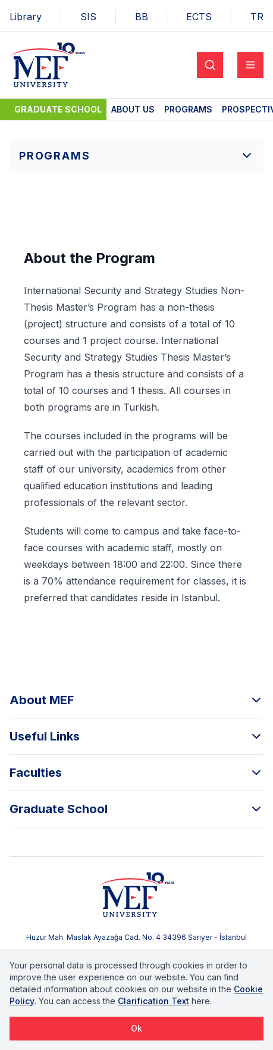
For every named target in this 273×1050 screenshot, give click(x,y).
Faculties (136, 772)
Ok (136, 1028)
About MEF (136, 700)
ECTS (199, 17)
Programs (188, 109)
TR (256, 17)
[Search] (210, 65)
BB (141, 17)
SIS (88, 17)
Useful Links (136, 736)
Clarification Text (153, 1001)
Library (26, 17)
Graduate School (58, 109)
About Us (133, 109)
